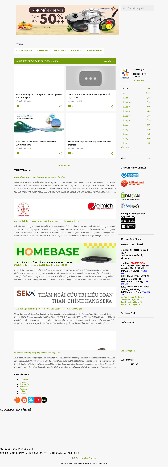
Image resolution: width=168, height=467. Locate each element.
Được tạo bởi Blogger (84, 458)
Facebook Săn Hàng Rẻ (131, 302)
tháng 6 (126, 120)
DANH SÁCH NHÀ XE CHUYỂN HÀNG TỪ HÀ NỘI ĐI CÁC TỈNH (39, 177)
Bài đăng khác (65, 166)
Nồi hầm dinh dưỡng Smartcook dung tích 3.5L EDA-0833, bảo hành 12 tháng (46, 221)
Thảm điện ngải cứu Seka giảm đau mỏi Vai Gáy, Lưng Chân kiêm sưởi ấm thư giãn (48, 309)
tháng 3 (126, 134)
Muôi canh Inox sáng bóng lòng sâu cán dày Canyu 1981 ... (38, 353)
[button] (60, 106)
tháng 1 (126, 143)
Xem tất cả (109, 61)
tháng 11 (126, 98)
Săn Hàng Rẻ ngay (24, 51)
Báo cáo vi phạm (128, 351)
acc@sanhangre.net (130, 299)
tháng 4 (126, 129)
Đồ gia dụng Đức (94, 51)
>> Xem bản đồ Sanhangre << (134, 297)
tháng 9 (126, 107)
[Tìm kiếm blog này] (140, 8)
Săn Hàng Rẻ (139, 69)
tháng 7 (126, 116)
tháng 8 (126, 111)
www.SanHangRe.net (131, 304)
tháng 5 (126, 125)
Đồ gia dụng (42, 51)
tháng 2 (126, 138)
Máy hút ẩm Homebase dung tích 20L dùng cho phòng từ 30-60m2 (41, 265)
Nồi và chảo (76, 51)
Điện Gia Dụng (60, 51)
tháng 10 (126, 102)
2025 (123, 93)
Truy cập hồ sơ (139, 80)
